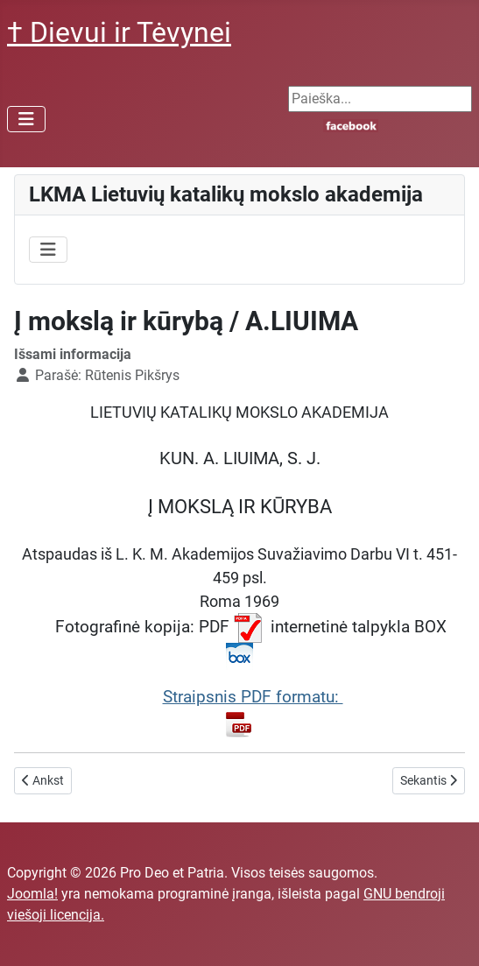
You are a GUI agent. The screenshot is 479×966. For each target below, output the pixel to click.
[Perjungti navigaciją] (26, 119)
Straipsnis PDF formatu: (253, 712)
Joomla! (32, 893)
